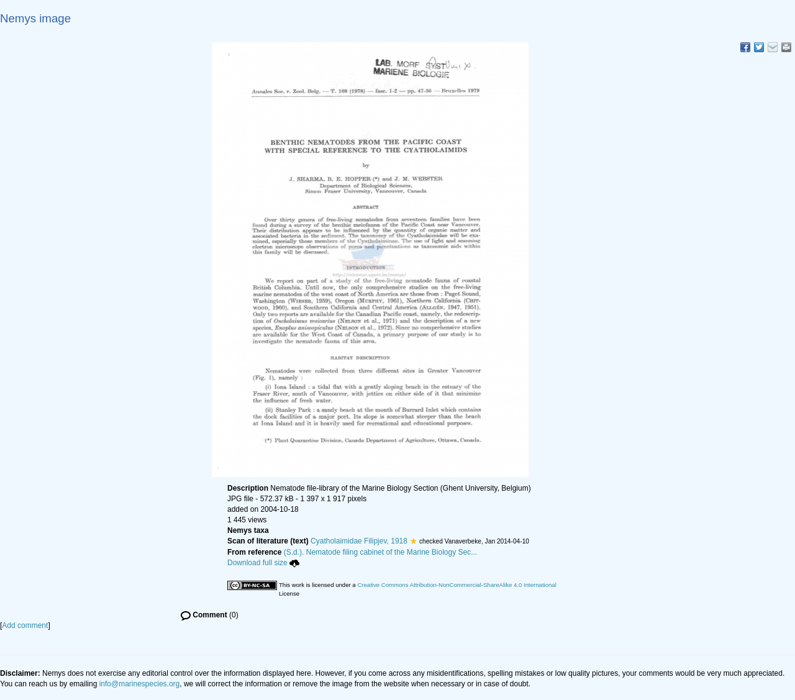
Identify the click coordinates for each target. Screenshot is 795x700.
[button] (413, 541)
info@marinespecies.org (139, 684)
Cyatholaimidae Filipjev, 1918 (359, 541)
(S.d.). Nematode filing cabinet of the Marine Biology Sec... (381, 552)
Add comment (25, 625)
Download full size (263, 562)
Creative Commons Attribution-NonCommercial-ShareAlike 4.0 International (456, 584)
